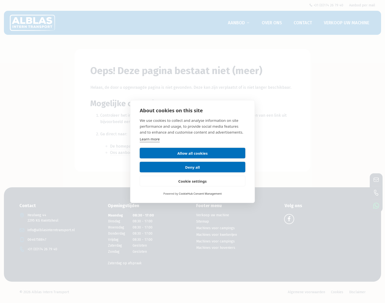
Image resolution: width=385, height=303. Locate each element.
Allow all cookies (165, 160)
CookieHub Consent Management (200, 187)
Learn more (150, 146)
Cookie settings (192, 174)
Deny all (219, 160)
